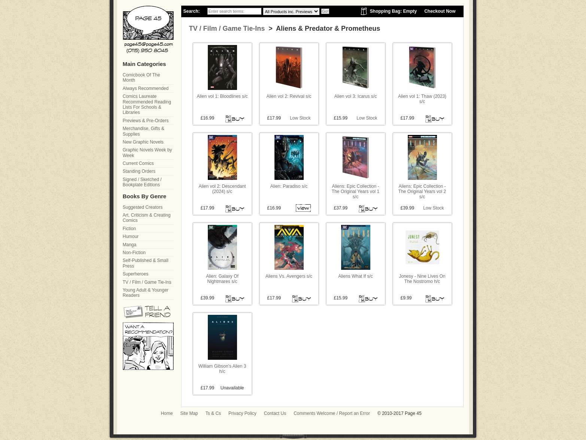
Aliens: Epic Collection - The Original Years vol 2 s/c (422, 192)
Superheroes (136, 274)
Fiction (129, 228)
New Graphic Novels (143, 142)
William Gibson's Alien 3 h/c (222, 369)
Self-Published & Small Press (145, 263)
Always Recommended (146, 88)
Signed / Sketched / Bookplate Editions (142, 182)
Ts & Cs (213, 413)
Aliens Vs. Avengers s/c (288, 276)
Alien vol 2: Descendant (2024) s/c (222, 189)
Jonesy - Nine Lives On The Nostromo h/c (422, 279)
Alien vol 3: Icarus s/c (355, 96)
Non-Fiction (134, 252)
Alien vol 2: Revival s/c (288, 96)
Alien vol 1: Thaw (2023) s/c (422, 99)
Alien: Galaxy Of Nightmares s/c (222, 279)
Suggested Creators (143, 207)
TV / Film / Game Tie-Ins (227, 28)
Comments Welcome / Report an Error (332, 413)
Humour (131, 236)
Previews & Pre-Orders (146, 120)
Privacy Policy (242, 413)
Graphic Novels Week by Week (147, 152)
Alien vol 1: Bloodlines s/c (222, 96)
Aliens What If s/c (355, 276)
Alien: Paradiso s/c (288, 186)
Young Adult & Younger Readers (145, 292)
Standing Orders (139, 171)
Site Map (189, 413)
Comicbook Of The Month (141, 77)
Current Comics (138, 163)
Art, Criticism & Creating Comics (147, 218)
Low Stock (300, 118)
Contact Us (275, 413)
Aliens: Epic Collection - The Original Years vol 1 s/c (355, 192)
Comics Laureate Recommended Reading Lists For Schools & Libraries (147, 104)
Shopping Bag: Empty (393, 11)
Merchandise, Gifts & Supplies (143, 131)
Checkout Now (439, 11)
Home (167, 413)
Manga (130, 244)
